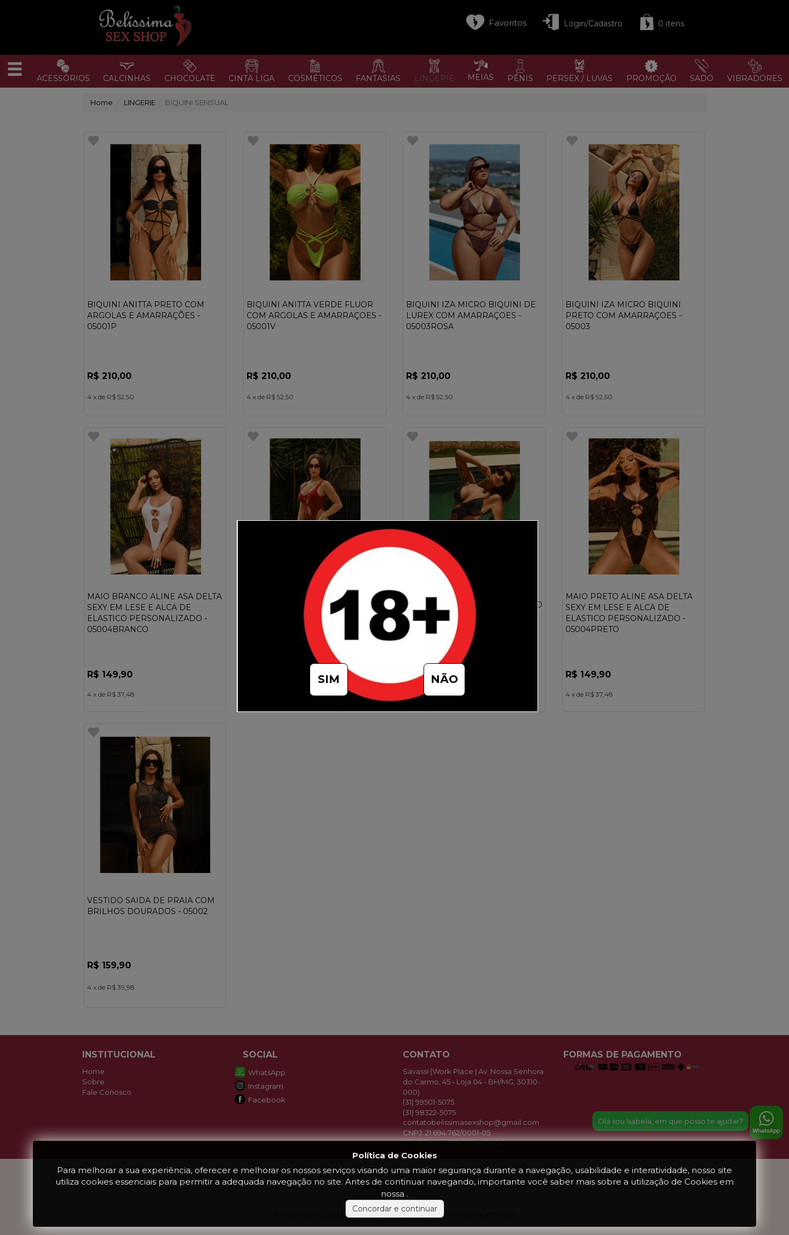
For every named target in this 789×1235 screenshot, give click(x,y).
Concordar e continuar (394, 1209)
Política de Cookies (394, 1155)
